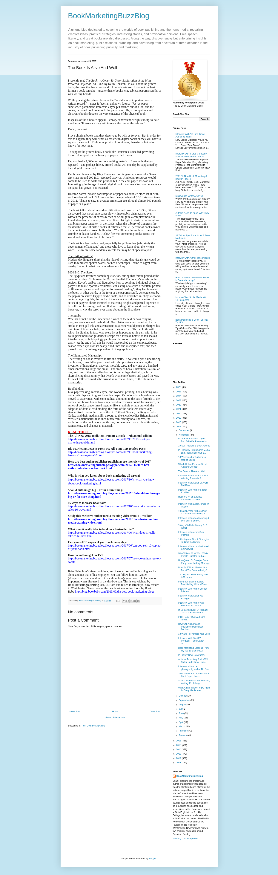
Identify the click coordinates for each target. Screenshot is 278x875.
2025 (179, 391)
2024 (179, 396)
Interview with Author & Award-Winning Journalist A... (193, 477)
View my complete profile (185, 838)
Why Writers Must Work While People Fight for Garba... (193, 554)
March (182, 726)
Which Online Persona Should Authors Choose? (193, 465)
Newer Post (75, 711)
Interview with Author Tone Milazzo (193, 258)
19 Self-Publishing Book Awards (194, 445)
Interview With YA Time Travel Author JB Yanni (190, 135)
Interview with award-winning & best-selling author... (193, 519)
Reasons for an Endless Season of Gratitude (190, 498)
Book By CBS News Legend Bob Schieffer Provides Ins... (193, 440)
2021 (179, 409)
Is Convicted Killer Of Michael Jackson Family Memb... (193, 611)
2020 (179, 413)
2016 (179, 740)
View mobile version (115, 717)
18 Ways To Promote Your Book (194, 634)
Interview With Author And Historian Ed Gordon (191, 604)
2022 (179, 404)
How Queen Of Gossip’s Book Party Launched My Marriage (194, 561)
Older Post (155, 711)
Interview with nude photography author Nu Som (193, 667)
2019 (179, 418)
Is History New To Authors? (191, 655)
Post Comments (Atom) (93, 725)
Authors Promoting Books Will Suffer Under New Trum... (193, 660)
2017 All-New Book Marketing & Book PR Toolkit (191, 177)
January (183, 735)
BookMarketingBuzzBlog (109, 16)
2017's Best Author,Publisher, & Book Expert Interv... (193, 674)
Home (115, 711)
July (181, 709)
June (181, 713)
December (184, 430)
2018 (179, 422)
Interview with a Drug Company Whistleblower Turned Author (191, 155)
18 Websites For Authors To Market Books (192, 458)
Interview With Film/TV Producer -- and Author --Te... (192, 641)
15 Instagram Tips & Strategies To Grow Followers (193, 540)
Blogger (152, 858)
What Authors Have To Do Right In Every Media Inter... (194, 689)
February (183, 730)
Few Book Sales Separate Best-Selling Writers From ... (193, 583)
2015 (179, 745)
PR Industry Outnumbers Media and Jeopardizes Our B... (194, 451)
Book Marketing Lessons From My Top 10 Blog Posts (193, 649)
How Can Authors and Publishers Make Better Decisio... (191, 627)
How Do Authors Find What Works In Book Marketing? (193, 279)
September (184, 700)
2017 (179, 426)
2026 (179, 387)
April (181, 722)
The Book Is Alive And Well (191, 471)
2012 (179, 758)
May (181, 717)
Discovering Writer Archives (189, 196)
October (183, 696)
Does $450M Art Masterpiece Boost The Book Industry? (192, 568)
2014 (179, 749)
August (182, 704)
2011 (179, 762)
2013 (179, 753)
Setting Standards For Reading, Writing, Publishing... (194, 682)
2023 (179, 400)
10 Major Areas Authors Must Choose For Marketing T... (192, 512)
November (184, 435)
